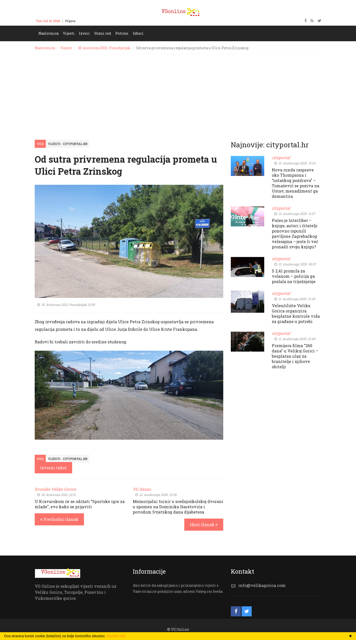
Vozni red (102, 33)
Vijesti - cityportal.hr (67, 144)
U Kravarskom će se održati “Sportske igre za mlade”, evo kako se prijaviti (80, 504)
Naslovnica (48, 33)
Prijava (70, 21)
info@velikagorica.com (262, 585)
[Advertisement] (178, 92)
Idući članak (204, 524)
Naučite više (116, 636)
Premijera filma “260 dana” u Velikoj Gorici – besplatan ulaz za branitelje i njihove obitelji (295, 356)
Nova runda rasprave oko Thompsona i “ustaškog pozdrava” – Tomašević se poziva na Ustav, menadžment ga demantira (295, 183)
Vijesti (69, 33)
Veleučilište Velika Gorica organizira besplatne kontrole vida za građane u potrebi (296, 313)
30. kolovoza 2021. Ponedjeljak (104, 47)
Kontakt (86, 21)
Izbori (138, 33)
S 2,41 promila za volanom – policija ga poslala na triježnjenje (294, 276)
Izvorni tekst (53, 467)
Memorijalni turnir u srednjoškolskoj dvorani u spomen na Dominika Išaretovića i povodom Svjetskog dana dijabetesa (178, 507)
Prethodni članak (59, 519)
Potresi (121, 33)
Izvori (84, 33)
